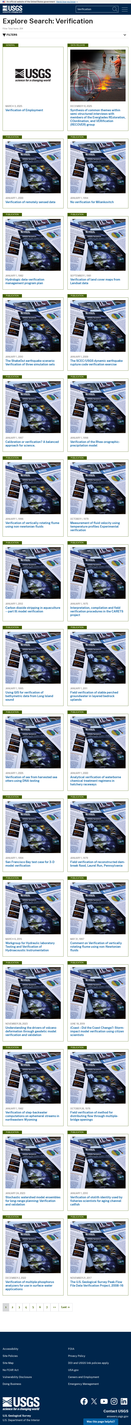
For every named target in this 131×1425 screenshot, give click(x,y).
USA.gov (73, 1370)
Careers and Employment (83, 1377)
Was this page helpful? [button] (101, 1421)
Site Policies (10, 1356)
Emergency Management (83, 1384)
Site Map (8, 1363)
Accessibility (10, 1349)
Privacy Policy (76, 1356)
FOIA (71, 1349)
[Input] (97, 9)
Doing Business (12, 1384)
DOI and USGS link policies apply (88, 1363)
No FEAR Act (11, 1370)
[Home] (12, 12)
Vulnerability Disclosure (17, 1377)
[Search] (115, 9)
